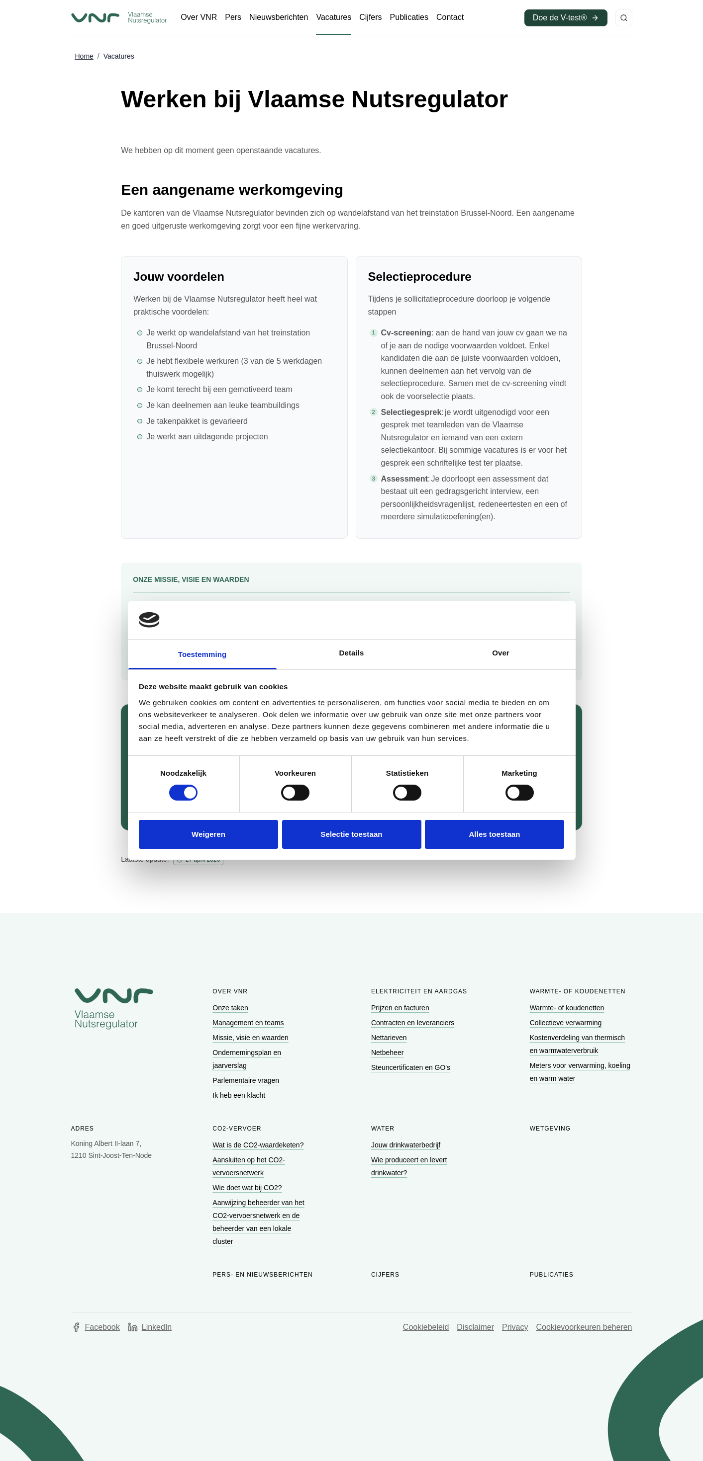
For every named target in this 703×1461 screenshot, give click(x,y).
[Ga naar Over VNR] (199, 17)
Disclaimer (475, 1327)
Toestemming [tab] (202, 654)
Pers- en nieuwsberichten (262, 1274)
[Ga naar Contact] (450, 17)
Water (383, 1128)
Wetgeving (550, 1128)
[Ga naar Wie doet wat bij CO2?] (248, 1188)
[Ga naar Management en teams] (249, 1023)
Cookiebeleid (426, 1327)
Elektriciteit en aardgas (419, 991)
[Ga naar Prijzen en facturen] (401, 1008)
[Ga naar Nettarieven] (389, 1038)
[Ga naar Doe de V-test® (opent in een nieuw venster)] (565, 17)
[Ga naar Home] (84, 56)
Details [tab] (351, 653)
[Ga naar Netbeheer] (388, 1052)
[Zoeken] (623, 17)
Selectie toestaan (351, 834)
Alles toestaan (494, 834)
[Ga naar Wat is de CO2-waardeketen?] (258, 1145)
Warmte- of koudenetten (578, 991)
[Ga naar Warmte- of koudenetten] (568, 1008)
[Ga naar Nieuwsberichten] (278, 17)
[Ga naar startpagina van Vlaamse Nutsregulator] (119, 18)
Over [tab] (500, 653)
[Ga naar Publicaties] (409, 17)
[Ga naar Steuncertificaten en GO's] (411, 1067)
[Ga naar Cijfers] (370, 17)
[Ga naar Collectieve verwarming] (567, 1023)
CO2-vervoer (236, 1128)
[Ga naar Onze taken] (231, 1008)
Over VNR (230, 991)
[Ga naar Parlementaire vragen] (246, 1080)
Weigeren (208, 834)
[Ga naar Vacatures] (333, 17)
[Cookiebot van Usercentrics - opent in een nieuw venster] (520, 619)
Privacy (515, 1327)
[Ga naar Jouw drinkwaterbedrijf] (406, 1145)
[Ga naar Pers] (233, 17)
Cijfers (385, 1274)
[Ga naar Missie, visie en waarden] (251, 1038)
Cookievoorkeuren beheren (584, 1327)
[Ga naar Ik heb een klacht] (239, 1095)
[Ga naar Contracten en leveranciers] (413, 1023)
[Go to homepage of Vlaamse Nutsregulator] (114, 1008)
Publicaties (552, 1274)
